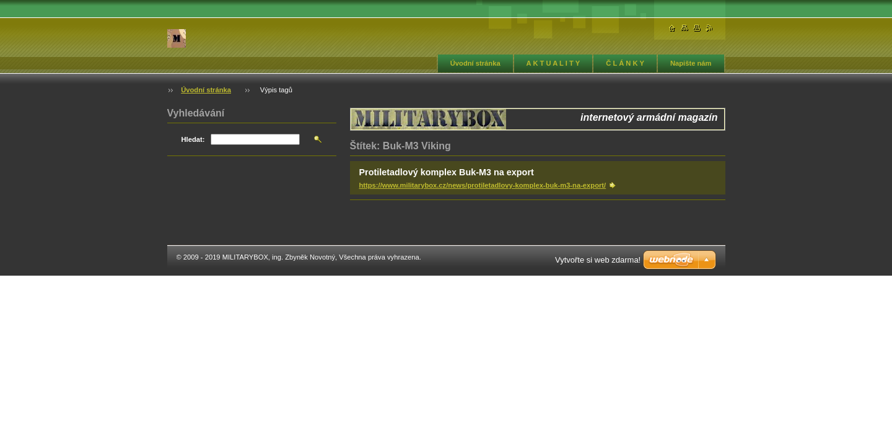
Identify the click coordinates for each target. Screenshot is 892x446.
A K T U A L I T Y (553, 63)
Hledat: (193, 139)
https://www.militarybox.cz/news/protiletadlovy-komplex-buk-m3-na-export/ (482, 185)
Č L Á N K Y (625, 63)
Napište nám (691, 63)
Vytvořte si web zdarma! (598, 260)
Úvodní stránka (475, 63)
